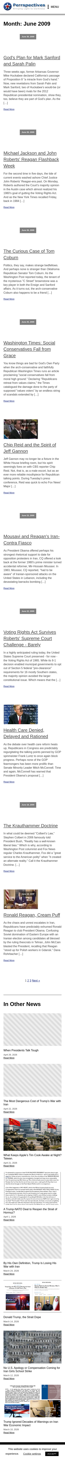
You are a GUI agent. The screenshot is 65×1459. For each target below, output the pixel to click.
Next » (36, 980)
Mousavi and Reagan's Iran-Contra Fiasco (31, 539)
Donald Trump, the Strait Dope (22, 1317)
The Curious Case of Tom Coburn (28, 254)
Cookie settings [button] (32, 1453)
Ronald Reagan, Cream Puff (31, 915)
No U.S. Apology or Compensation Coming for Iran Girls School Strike (31, 1369)
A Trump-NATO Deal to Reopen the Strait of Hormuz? (30, 1211)
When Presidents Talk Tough (20, 1050)
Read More (8, 109)
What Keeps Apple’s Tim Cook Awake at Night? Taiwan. (32, 1157)
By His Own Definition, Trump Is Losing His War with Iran (29, 1265)
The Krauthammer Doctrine (30, 825)
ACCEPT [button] (52, 1454)
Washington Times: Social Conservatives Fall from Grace (29, 349)
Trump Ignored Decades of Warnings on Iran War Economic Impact (30, 1423)
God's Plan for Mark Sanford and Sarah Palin (31, 60)
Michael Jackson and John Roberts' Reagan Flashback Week (31, 159)
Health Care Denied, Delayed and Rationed (25, 733)
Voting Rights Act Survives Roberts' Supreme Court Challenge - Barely (29, 638)
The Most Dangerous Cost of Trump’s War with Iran (32, 1103)
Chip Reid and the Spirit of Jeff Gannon (29, 448)
